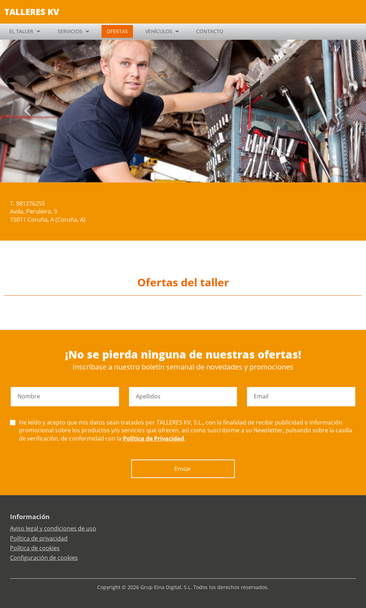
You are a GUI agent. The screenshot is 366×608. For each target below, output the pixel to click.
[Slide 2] (183, 171)
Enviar (182, 469)
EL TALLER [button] (21, 31)
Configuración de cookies (44, 558)
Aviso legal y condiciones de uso (53, 528)
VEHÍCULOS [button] (158, 31)
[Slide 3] (189, 171)
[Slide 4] (194, 171)
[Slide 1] (177, 171)
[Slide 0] (171, 171)
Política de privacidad (39, 538)
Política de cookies (35, 548)
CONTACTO (209, 31)
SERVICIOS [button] (70, 31)
